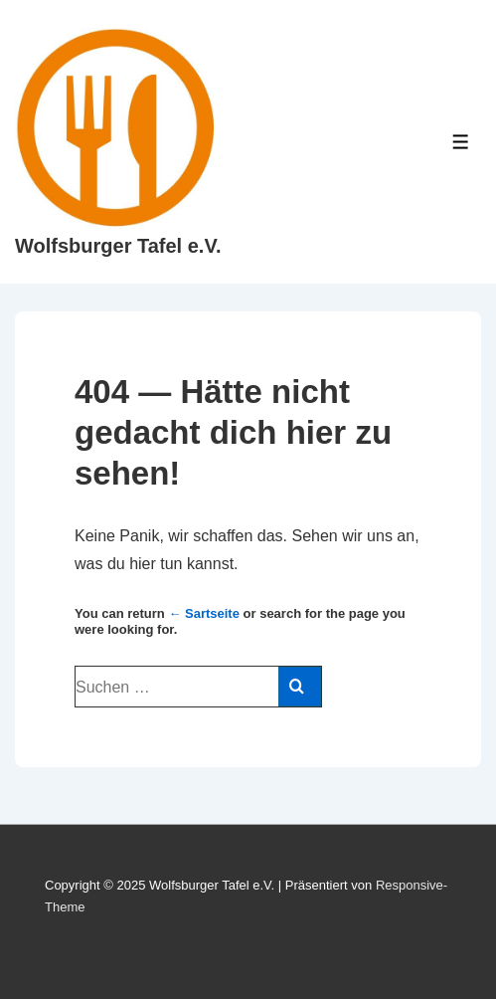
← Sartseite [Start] (204, 613)
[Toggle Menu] (460, 141)
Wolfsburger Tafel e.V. (118, 246)
